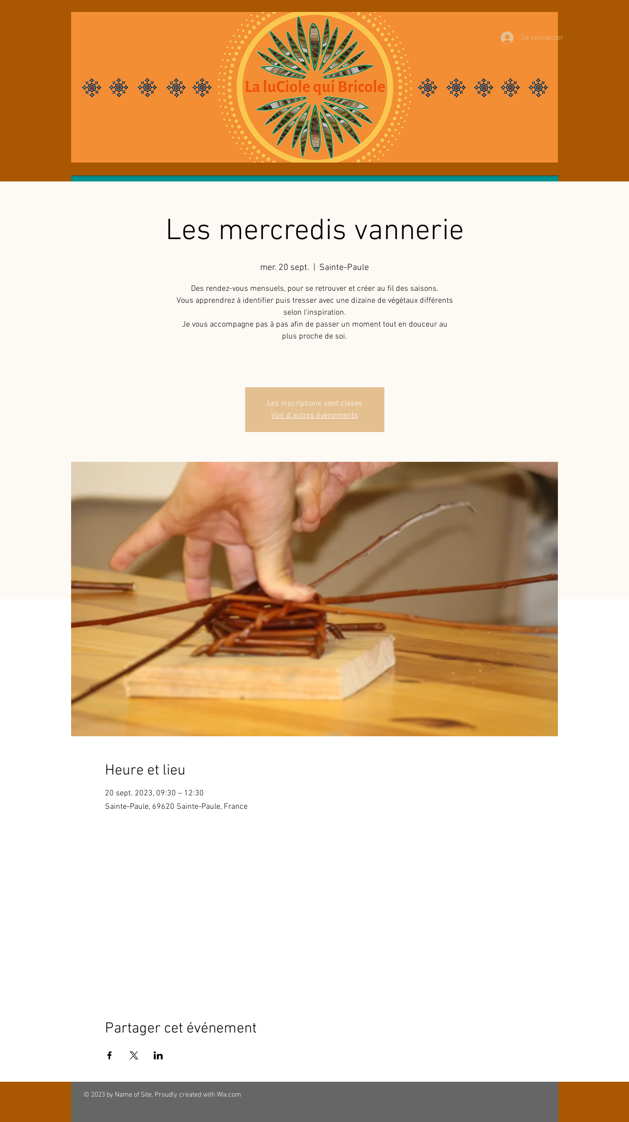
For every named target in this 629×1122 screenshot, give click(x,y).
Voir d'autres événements (314, 416)
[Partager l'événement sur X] (134, 1055)
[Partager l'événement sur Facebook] (109, 1055)
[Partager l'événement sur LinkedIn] (158, 1055)
